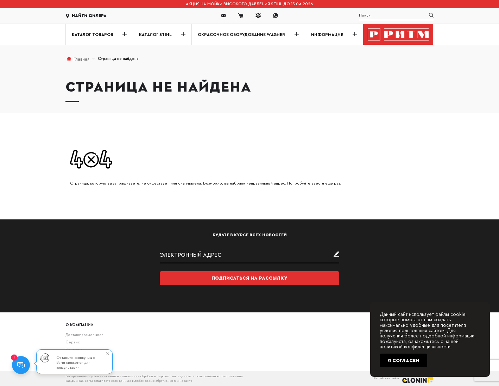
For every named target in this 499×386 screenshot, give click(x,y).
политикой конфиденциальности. (415, 346)
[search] (396, 15)
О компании (79, 325)
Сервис (72, 342)
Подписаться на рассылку (249, 278)
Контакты (73, 349)
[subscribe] (249, 255)
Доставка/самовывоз (84, 334)
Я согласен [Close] (403, 360)
